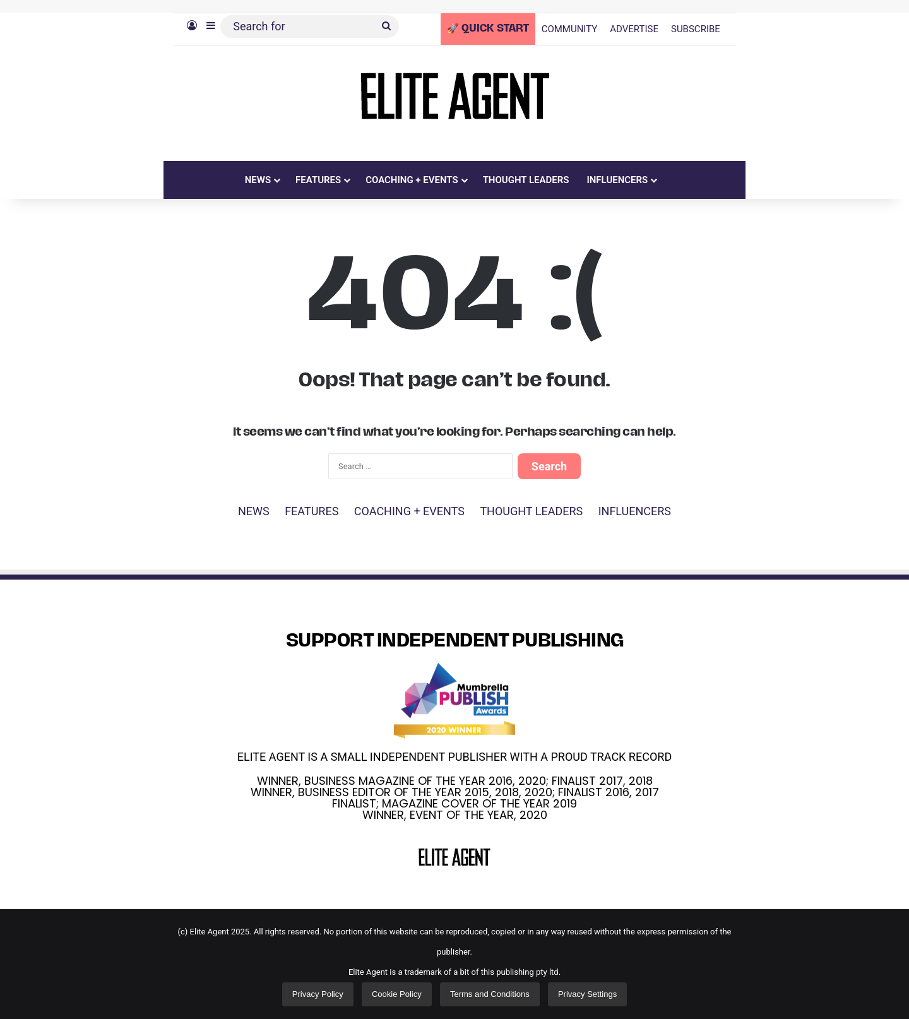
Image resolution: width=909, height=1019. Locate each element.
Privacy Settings (587, 994)
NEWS (258, 180)
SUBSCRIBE (695, 29)
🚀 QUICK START (488, 29)
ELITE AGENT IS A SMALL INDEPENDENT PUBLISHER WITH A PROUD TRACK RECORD (454, 756)
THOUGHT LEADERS (526, 180)
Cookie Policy (397, 994)
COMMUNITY (570, 29)
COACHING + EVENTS (411, 180)
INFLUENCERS (617, 180)
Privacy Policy (317, 994)
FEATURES (318, 180)
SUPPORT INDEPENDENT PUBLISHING (455, 642)
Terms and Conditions (490, 994)
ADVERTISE (634, 29)
